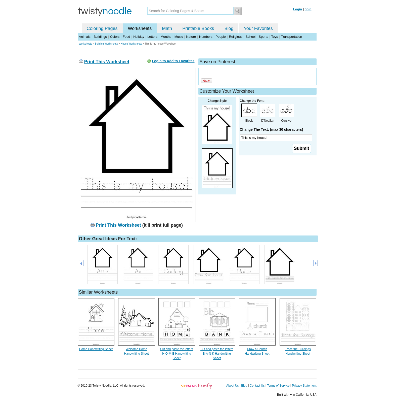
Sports (263, 37)
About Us (232, 385)
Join (308, 9)
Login (297, 9)
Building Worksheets (106, 43)
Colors (115, 37)
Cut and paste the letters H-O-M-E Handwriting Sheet (176, 353)
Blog (228, 28)
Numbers (205, 37)
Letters (152, 37)
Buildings (100, 37)
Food (126, 37)
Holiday (138, 37)
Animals (85, 37)
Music (178, 37)
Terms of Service (278, 385)
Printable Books (198, 28)
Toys (274, 37)
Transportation (291, 37)
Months (166, 37)
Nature (191, 37)
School (251, 37)
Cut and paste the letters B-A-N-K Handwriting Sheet (216, 353)
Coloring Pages (102, 28)
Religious (235, 37)
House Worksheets (131, 43)
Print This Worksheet (106, 61)
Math (167, 28)
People (220, 37)
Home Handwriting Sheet (96, 349)
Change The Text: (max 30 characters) (271, 129)
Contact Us (257, 385)
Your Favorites (258, 28)
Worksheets (140, 28)
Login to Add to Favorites (173, 61)
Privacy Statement (304, 385)
